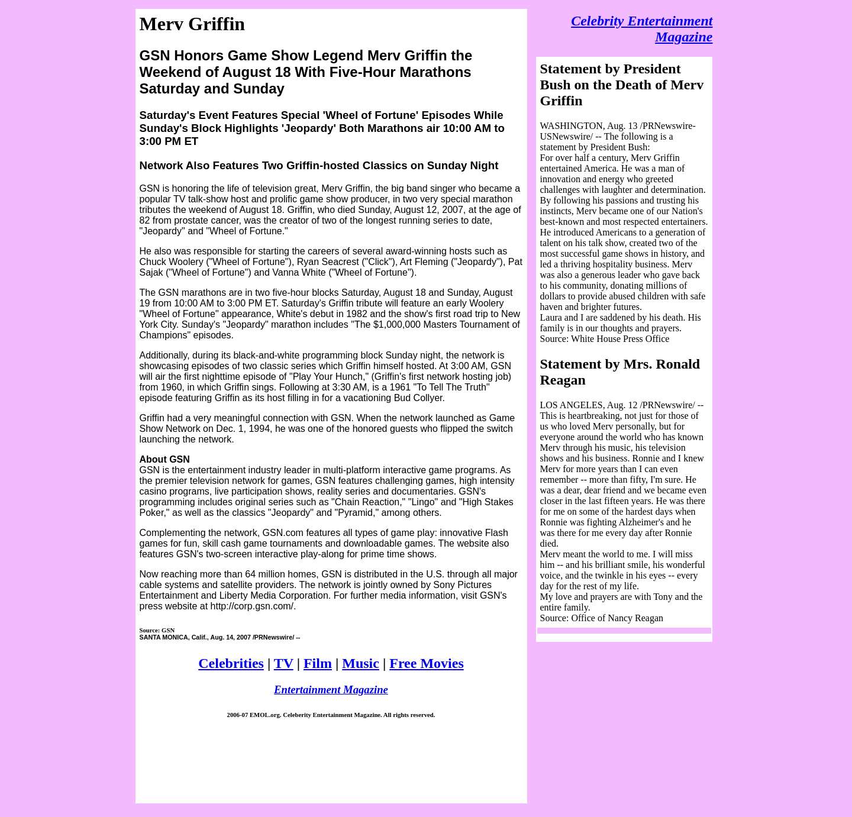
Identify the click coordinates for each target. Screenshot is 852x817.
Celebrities (231, 663)
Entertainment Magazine (331, 689)
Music (360, 663)
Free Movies (426, 663)
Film (318, 663)
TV (283, 663)
